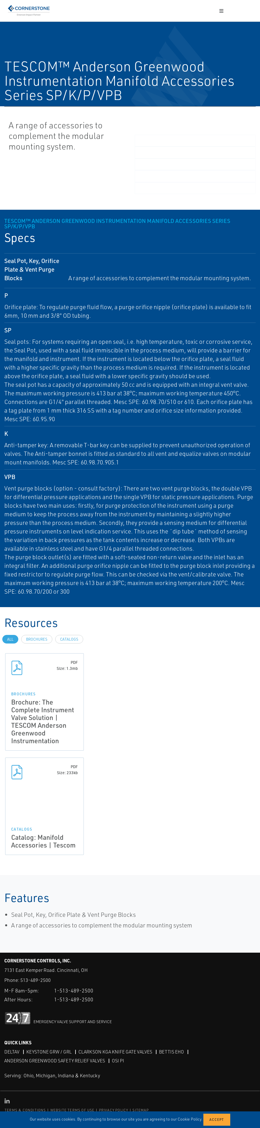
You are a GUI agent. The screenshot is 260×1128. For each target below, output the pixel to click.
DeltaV (11, 1052)
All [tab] (10, 639)
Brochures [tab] (36, 639)
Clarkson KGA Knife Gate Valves (115, 1052)
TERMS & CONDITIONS (25, 1110)
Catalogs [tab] (69, 639)
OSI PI (118, 1061)
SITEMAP (140, 1110)
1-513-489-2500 (73, 990)
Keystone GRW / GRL (49, 1052)
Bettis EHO (171, 1052)
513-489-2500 (35, 980)
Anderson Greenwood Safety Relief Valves (54, 1061)
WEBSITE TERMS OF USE (72, 1110)
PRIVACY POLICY (113, 1110)
